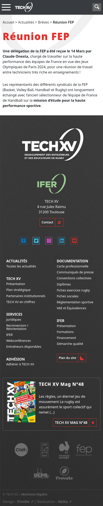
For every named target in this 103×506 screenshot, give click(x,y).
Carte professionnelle (73, 266)
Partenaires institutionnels (25, 296)
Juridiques (13, 319)
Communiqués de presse (75, 272)
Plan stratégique (18, 290)
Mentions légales (34, 494)
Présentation (15, 284)
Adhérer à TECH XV (20, 364)
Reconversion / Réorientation (17, 327)
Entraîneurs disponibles (23, 346)
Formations (65, 332)
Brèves (43, 22)
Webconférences (18, 341)
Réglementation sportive (75, 302)
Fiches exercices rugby (73, 290)
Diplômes (64, 284)
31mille (23, 501)
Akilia (63, 501)
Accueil (8, 22)
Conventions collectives (74, 278)
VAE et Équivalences (71, 308)
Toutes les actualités (21, 266)
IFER (9, 335)
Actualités (26, 22)
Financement (66, 338)
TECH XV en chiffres (20, 302)
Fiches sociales (68, 296)
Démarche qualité (70, 344)
